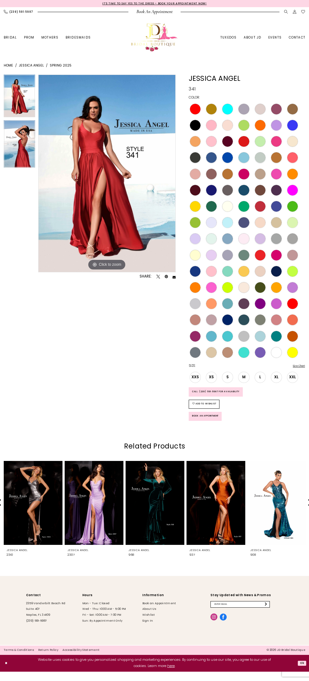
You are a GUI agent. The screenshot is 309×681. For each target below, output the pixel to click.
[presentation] (33, 512)
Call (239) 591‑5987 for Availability (223, 394)
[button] (294, 13)
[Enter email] (246, 614)
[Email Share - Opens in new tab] (174, 277)
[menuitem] (18, 13)
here (171, 675)
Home (8, 66)
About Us (149, 618)
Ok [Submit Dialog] (301, 672)
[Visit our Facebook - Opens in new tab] (223, 627)
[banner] (154, 39)
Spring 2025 (60, 66)
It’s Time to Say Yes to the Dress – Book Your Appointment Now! (154, 3)
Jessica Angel (31, 66)
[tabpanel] (19, 98)
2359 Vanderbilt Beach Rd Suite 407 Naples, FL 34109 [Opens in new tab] (45, 618)
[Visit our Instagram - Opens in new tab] (213, 627)
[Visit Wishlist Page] (303, 13)
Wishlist (148, 624)
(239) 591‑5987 (36, 630)
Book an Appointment (211, 424)
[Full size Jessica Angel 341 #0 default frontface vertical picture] (107, 174)
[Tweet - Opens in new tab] (158, 277)
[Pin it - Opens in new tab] (166, 277)
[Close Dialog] (7, 673)
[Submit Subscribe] (279, 614)
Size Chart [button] (296, 367)
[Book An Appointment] (154, 13)
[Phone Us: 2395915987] (18, 13)
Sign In (147, 630)
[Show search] (286, 13)
